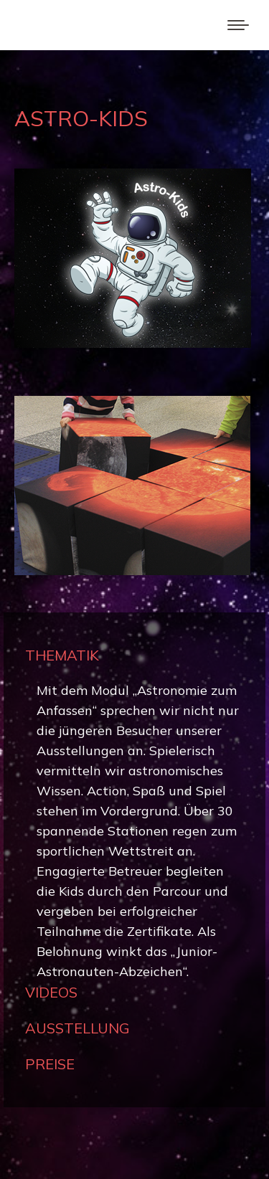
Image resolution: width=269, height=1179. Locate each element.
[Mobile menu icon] (238, 25)
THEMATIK (62, 655)
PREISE (50, 1064)
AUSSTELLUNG (77, 1028)
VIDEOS (51, 992)
